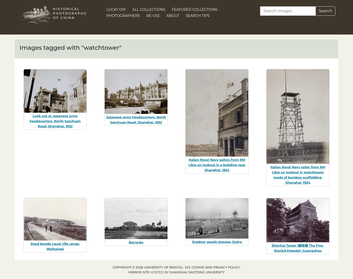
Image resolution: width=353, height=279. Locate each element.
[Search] (288, 11)
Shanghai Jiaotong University (197, 272)
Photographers (123, 15)
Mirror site (139, 272)
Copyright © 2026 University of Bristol (148, 267)
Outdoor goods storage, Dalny (217, 242)
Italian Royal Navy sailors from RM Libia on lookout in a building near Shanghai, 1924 (217, 165)
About (172, 15)
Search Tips (198, 15)
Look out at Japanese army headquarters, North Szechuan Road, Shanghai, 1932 (55, 121)
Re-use (153, 15)
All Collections (148, 9)
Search (325, 11)
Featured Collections (195, 9)
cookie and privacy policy (216, 267)
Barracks (136, 242)
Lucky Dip (116, 9)
